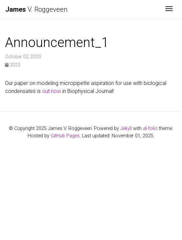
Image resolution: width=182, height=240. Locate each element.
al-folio (150, 128)
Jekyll (126, 128)
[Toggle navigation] (169, 9)
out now (51, 91)
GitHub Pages (65, 136)
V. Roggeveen (36, 9)
